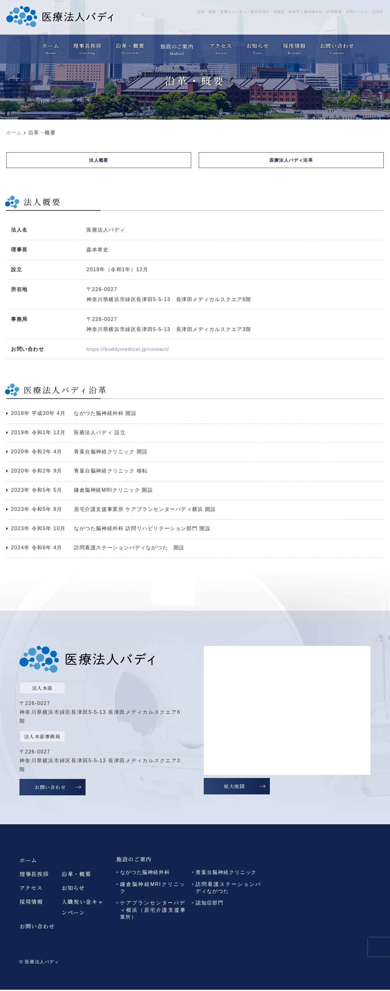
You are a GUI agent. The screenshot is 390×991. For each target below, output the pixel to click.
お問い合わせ (338, 46)
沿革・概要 (130, 46)
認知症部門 (209, 904)
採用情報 (295, 46)
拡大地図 (234, 787)
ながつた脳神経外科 (145, 873)
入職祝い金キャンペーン (83, 908)
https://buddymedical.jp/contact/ (129, 350)
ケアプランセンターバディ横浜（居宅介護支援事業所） (153, 911)
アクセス (220, 46)
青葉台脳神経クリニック (226, 873)
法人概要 (99, 160)
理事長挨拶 (87, 46)
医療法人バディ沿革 (291, 160)
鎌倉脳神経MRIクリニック (153, 889)
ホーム (49, 46)
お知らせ (257, 46)
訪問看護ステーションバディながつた (228, 889)
